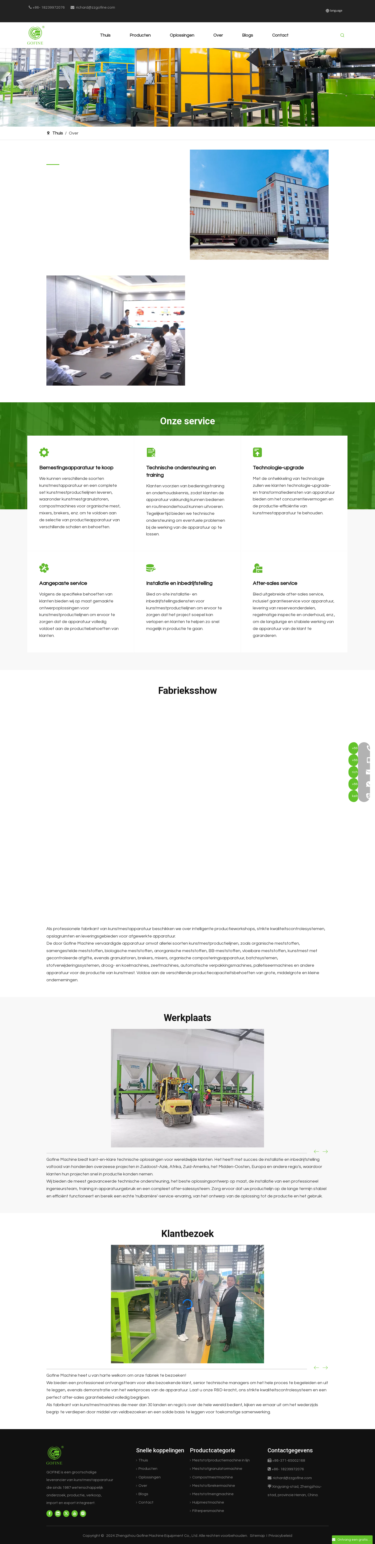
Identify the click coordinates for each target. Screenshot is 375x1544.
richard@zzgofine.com (95, 7)
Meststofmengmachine (213, 1494)
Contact (146, 1502)
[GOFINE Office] (115, 330)
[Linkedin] (58, 1513)
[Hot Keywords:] (342, 35)
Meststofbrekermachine (213, 1486)
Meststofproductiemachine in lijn (221, 1460)
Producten (147, 1469)
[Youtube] (75, 1513)
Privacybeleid (280, 1536)
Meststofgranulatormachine (217, 1469)
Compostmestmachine (212, 1477)
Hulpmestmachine (208, 1502)
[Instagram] (83, 1513)
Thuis (143, 1460)
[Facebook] (49, 1513)
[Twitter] (66, 1513)
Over (142, 1486)
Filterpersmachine (208, 1511)
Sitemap (258, 1536)
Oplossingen (149, 1477)
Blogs (143, 1494)
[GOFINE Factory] (259, 205)
